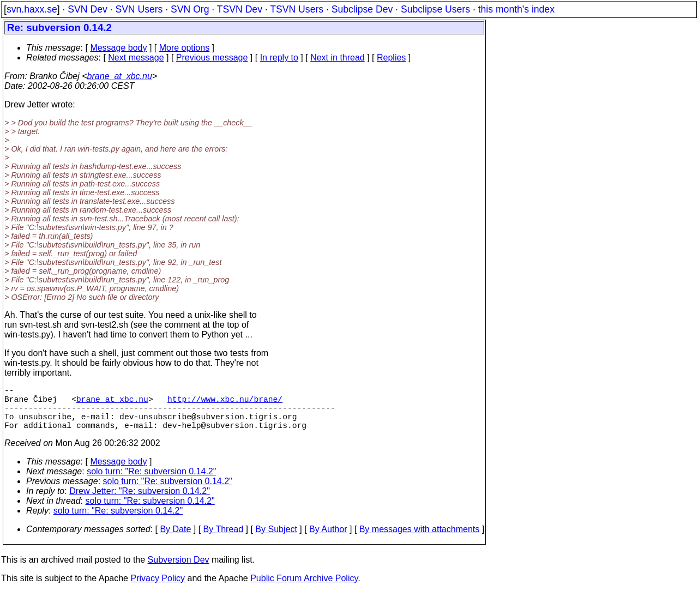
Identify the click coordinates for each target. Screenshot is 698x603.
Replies (391, 57)
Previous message (212, 57)
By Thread (223, 540)
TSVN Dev (239, 9)
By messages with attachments (419, 540)
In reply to (279, 57)
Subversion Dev (178, 570)
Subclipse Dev (362, 9)
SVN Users (139, 9)
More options (184, 47)
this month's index (516, 9)
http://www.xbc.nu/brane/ (224, 402)
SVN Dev (87, 9)
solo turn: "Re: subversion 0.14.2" (151, 482)
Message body (118, 47)
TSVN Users (296, 9)
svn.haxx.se (32, 9)
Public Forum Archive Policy (304, 589)
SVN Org (190, 9)
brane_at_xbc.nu (119, 76)
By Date (175, 540)
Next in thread (337, 57)
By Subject (276, 540)
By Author (328, 540)
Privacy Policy (157, 589)
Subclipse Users (435, 9)
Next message (136, 57)
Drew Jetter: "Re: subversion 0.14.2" (139, 501)
